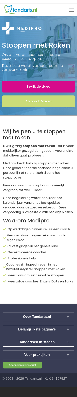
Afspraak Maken (38, 101)
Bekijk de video (38, 86)
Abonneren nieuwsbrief (22, 365)
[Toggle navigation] (71, 10)
